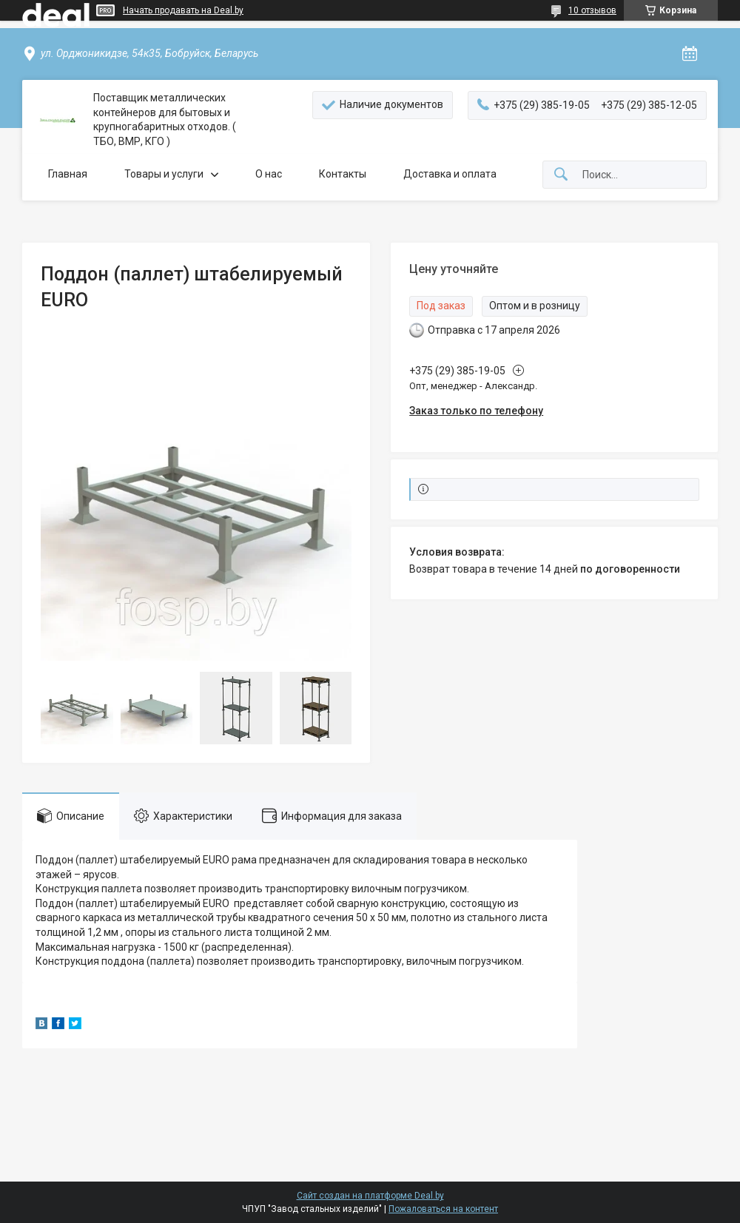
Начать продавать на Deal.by (183, 10)
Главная (67, 174)
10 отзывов (592, 10)
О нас (268, 174)
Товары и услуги (164, 174)
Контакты (342, 174)
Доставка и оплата (450, 174)
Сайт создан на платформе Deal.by (370, 1195)
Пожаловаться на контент (443, 1209)
